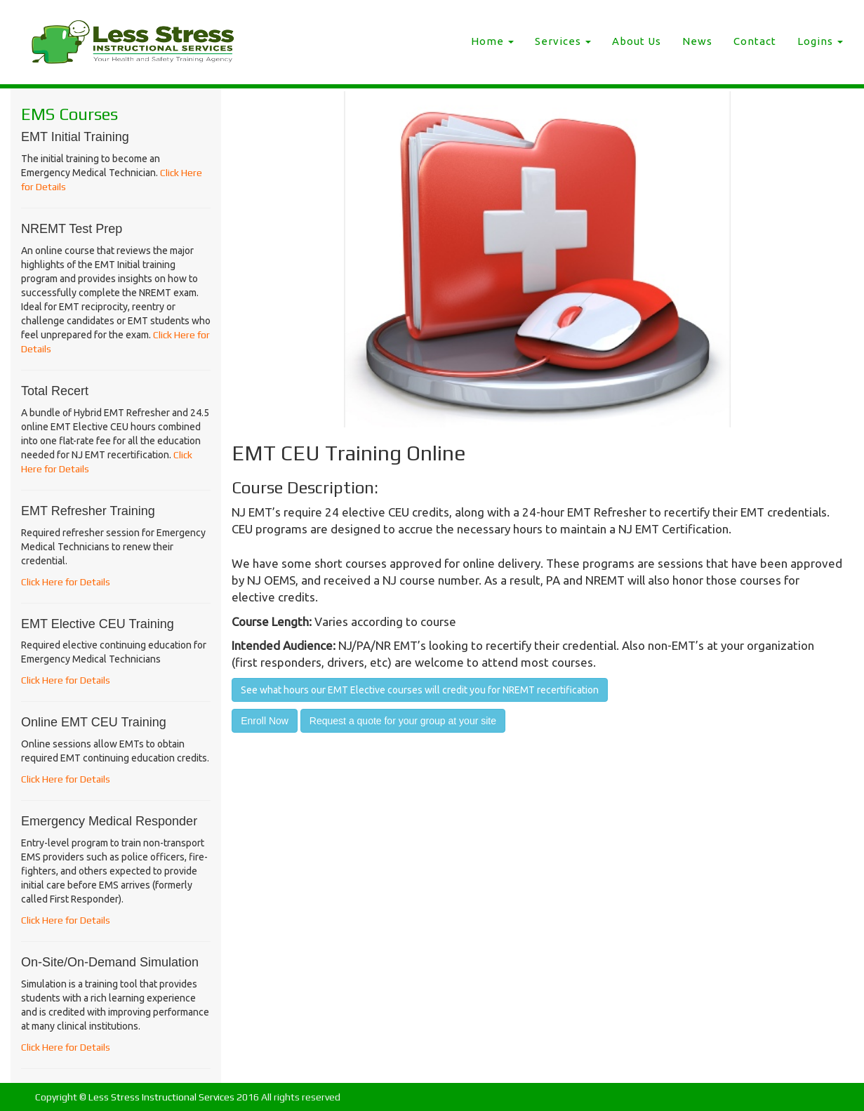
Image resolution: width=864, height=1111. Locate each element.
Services (563, 41)
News (697, 41)
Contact (754, 41)
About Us (636, 41)
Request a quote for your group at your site (403, 720)
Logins (820, 41)
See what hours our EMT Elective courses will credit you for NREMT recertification (420, 690)
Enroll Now (264, 720)
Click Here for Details (65, 581)
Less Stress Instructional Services (161, 1097)
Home (492, 41)
